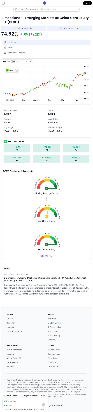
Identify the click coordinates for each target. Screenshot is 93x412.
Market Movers (54, 323)
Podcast (10, 366)
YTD (18, 61)
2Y (26, 61)
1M (4, 61)
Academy (11, 354)
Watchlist (52, 318)
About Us (52, 362)
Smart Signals (54, 331)
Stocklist (51, 339)
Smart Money (54, 335)
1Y (23, 61)
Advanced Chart (69, 28)
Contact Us (53, 366)
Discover (11, 323)
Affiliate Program (14, 349)
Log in (87, 3)
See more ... (46, 255)
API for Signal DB (14, 358)
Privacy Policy (54, 349)
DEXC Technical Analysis (18, 171)
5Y (30, 61)
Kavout (10, 318)
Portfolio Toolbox (14, 331)
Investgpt (11, 327)
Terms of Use (54, 354)
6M (13, 61)
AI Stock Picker (54, 327)
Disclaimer (52, 358)
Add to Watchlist (23, 28)
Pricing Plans (12, 362)
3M (8, 61)
